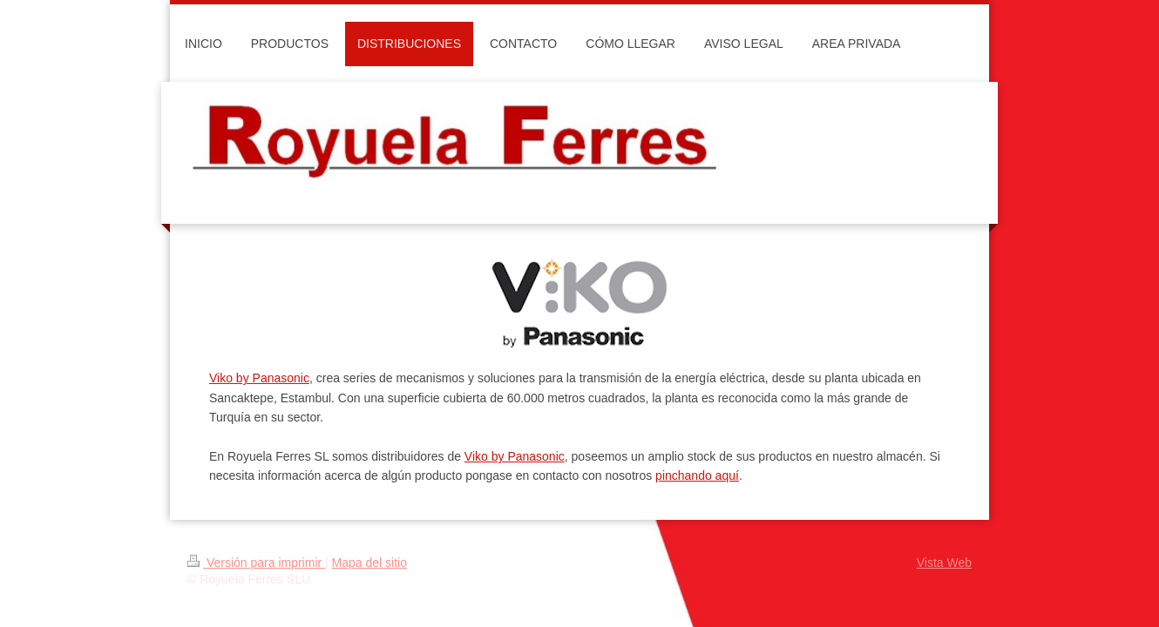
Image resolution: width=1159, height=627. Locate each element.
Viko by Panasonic (259, 378)
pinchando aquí (697, 475)
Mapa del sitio (369, 563)
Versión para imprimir (256, 563)
